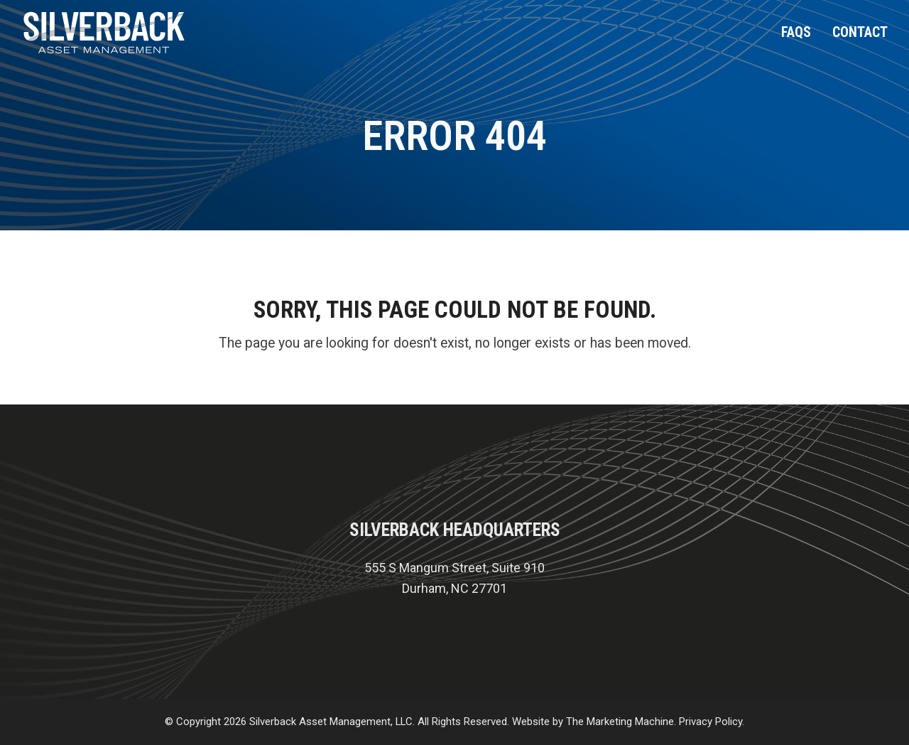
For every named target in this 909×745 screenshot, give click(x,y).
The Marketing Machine (620, 721)
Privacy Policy (710, 721)
